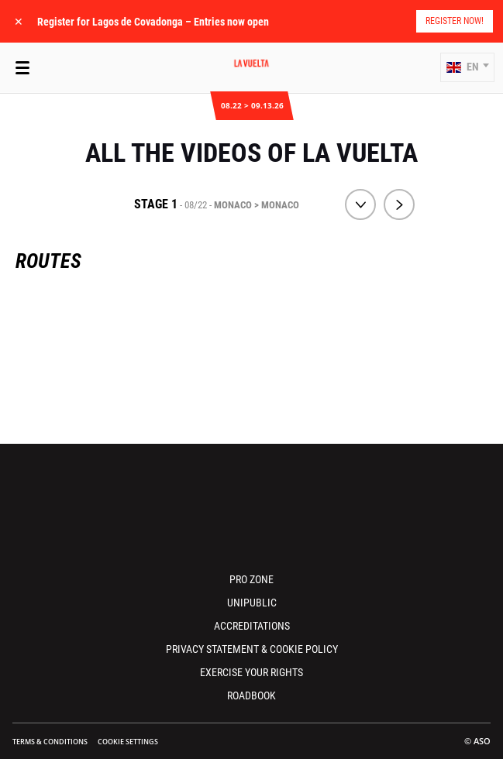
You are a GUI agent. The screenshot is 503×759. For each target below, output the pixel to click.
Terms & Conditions (50, 742)
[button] (467, 67)
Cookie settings (128, 742)
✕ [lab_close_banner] (18, 21)
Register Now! (454, 20)
